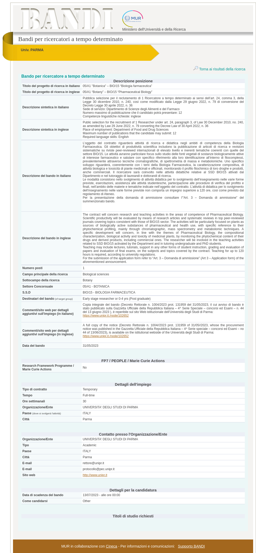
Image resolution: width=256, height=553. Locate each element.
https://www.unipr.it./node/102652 (106, 315)
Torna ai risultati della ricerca (219, 69)
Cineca (111, 546)
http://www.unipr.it (95, 475)
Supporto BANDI (191, 546)
